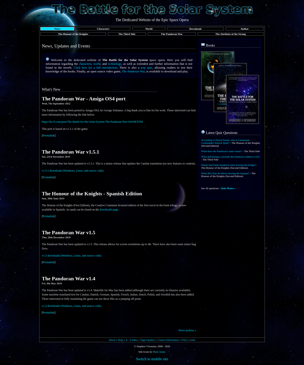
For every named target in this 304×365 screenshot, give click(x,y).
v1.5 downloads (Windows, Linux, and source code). (72, 255)
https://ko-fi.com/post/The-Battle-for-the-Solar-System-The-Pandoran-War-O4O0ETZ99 (92, 121)
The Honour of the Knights (73, 34)
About (112, 339)
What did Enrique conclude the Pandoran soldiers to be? (230, 156)
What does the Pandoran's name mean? (221, 151)
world (96, 64)
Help (120, 339)
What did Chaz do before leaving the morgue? (225, 173)
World (148, 28)
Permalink (48, 135)
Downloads (195, 28)
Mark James (159, 351)
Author (245, 28)
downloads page (109, 209)
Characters (103, 28)
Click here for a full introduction (95, 67)
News (57, 28)
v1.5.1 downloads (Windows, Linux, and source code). (73, 170)
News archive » (187, 330)
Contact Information (168, 339)
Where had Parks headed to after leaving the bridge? (228, 165)
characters (85, 64)
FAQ (184, 339)
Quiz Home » (228, 188)
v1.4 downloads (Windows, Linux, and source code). (72, 306)
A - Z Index (132, 339)
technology (114, 64)
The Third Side (127, 34)
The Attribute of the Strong (230, 34)
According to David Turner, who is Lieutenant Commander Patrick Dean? (225, 141)
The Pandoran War (172, 34)
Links (192, 339)
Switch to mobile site (152, 359)
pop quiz (146, 67)
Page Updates (148, 339)
